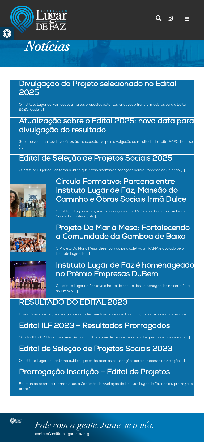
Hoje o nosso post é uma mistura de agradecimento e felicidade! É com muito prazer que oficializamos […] (105, 315)
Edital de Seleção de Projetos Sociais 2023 (95, 349)
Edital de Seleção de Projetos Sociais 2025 (95, 159)
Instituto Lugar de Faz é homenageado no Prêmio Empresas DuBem (125, 271)
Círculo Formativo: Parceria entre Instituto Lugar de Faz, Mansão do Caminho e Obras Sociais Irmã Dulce (121, 191)
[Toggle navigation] (187, 20)
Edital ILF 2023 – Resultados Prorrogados (94, 326)
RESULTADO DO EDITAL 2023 (73, 303)
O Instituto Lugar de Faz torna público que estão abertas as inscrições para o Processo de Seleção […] (102, 171)
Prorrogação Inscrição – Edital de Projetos (94, 372)
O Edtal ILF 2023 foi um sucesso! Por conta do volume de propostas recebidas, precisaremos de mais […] (104, 338)
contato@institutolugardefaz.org (62, 434)
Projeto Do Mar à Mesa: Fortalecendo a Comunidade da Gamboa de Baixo (123, 233)
